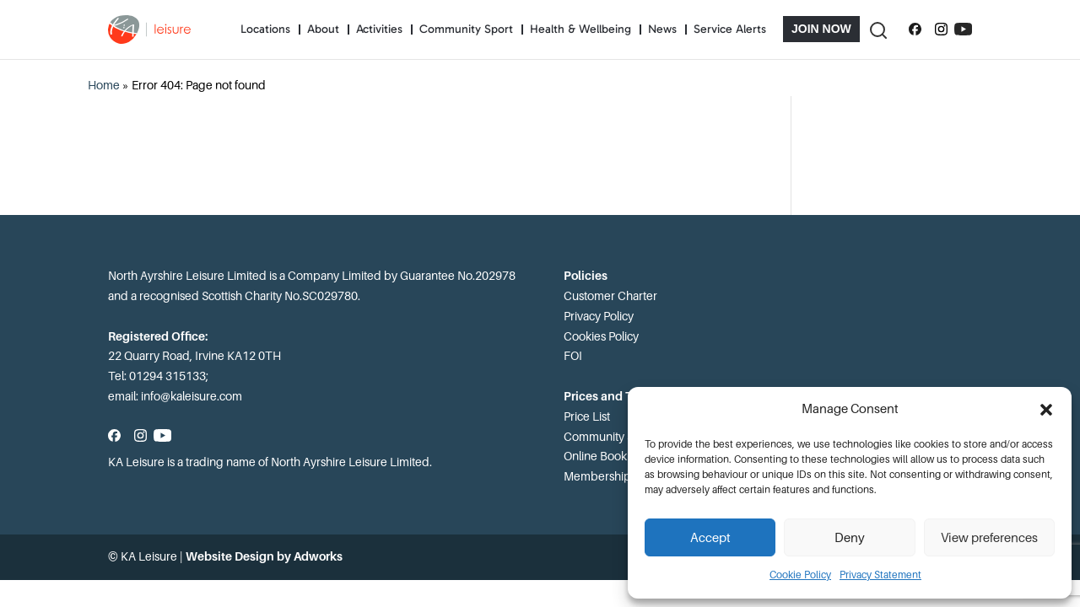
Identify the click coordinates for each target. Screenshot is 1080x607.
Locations (265, 29)
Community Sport (466, 29)
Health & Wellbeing (580, 29)
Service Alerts (730, 29)
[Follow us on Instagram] (941, 29)
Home (104, 85)
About (323, 29)
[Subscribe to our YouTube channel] (963, 29)
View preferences (989, 538)
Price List (587, 416)
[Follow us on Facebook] (915, 29)
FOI (573, 356)
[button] (1046, 409)
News (662, 29)
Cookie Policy (800, 575)
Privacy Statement (880, 575)
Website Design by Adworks (264, 556)
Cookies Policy (601, 336)
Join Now (821, 28)
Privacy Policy (599, 316)
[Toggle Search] (877, 29)
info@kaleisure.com (191, 396)
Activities (379, 29)
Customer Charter (610, 296)
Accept (710, 538)
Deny (849, 538)
